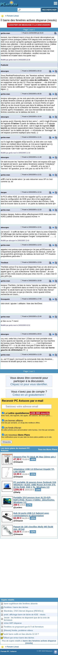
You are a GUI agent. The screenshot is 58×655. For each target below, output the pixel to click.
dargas (4, 192)
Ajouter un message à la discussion (29, 25)
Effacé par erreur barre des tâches (19, 638)
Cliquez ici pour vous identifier (28, 384)
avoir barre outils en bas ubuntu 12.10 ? (21, 634)
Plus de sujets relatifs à (29, 642)
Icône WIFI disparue (13, 623)
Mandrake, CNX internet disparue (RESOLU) (23, 611)
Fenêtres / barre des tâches (16, 607)
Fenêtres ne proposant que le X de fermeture (23, 627)
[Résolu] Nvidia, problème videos (18, 630)
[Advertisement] (29, 569)
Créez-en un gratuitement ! (29, 394)
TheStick (4, 263)
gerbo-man (5, 33)
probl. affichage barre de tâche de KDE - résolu (24, 614)
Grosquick (5, 299)
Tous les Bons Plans (47, 449)
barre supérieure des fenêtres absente (20, 603)
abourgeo (5, 71)
